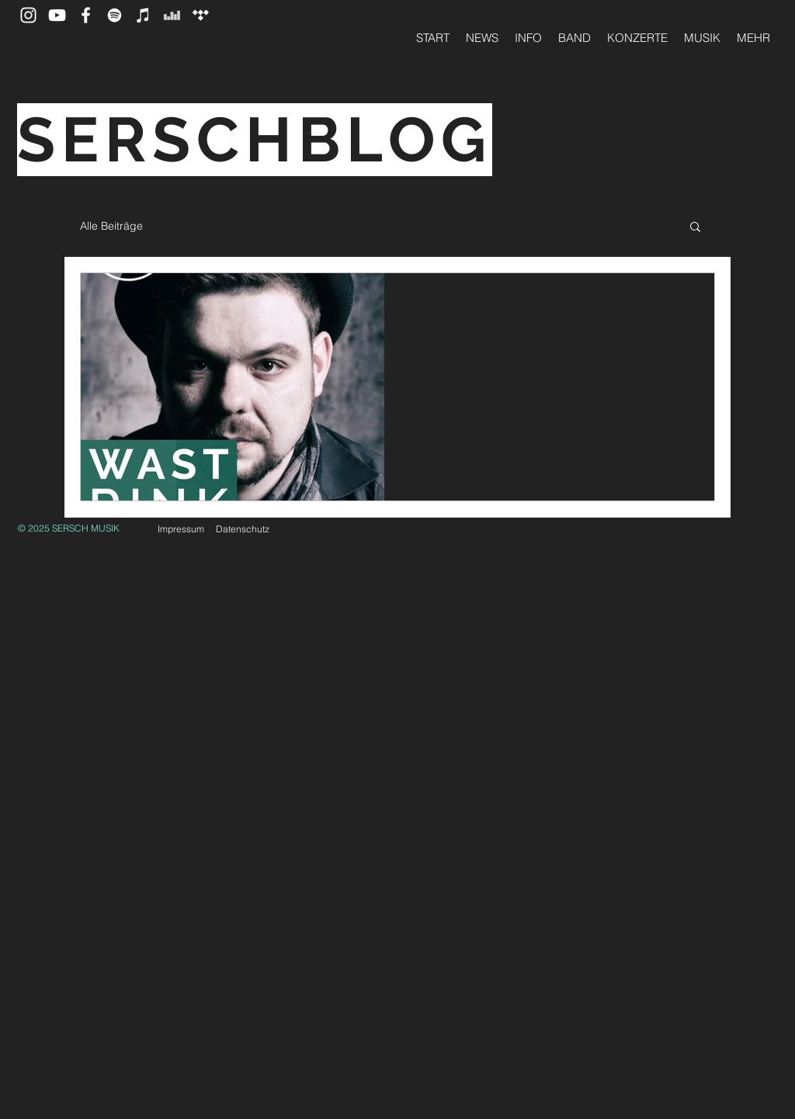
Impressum (181, 529)
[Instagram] (28, 15)
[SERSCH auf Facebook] (85, 15)
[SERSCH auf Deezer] (171, 15)
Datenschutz (242, 529)
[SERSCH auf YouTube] (57, 15)
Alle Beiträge (111, 226)
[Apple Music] (143, 15)
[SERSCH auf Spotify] (114, 15)
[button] (695, 228)
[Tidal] (200, 15)
